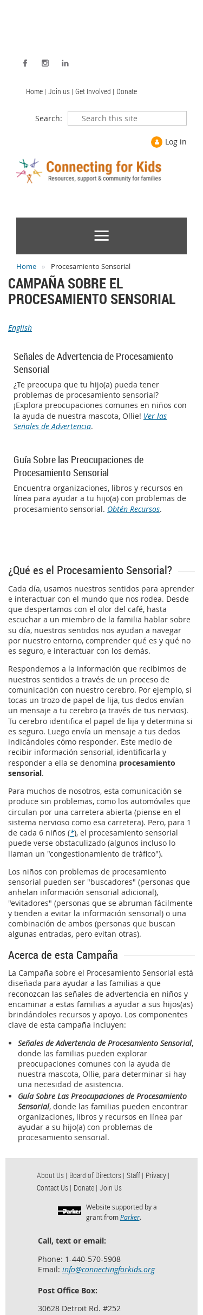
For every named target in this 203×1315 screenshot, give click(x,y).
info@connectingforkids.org (108, 1269)
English (20, 328)
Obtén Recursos (133, 509)
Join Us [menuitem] (111, 1187)
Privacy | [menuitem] (157, 1175)
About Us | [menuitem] (52, 1175)
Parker (130, 1217)
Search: (48, 118)
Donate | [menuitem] (85, 1187)
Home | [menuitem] (36, 91)
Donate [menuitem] (126, 91)
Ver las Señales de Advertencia (90, 421)
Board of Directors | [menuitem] (97, 1175)
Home (26, 266)
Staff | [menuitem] (135, 1175)
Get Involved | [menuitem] (94, 91)
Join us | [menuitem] (60, 91)
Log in (176, 141)
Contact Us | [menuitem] (54, 1187)
